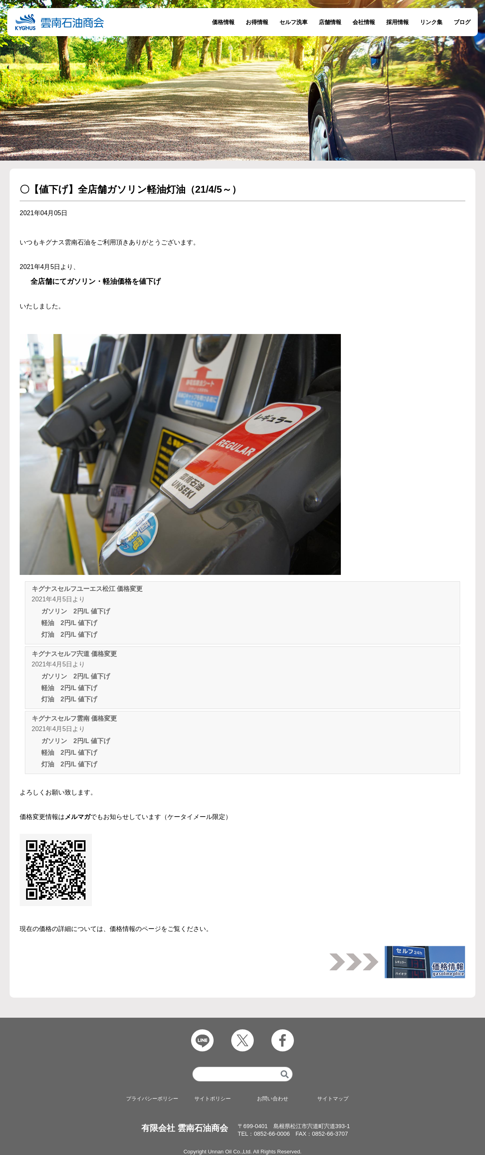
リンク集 (431, 22)
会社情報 (364, 22)
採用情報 (397, 22)
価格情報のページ (135, 928)
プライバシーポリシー (152, 1099)
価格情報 (223, 22)
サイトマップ (333, 1099)
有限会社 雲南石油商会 (184, 1128)
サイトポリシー (212, 1099)
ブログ (462, 22)
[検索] (284, 1074)
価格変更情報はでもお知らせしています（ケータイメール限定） (126, 816)
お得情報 (257, 22)
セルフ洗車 (293, 22)
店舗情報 (330, 22)
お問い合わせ (272, 1099)
